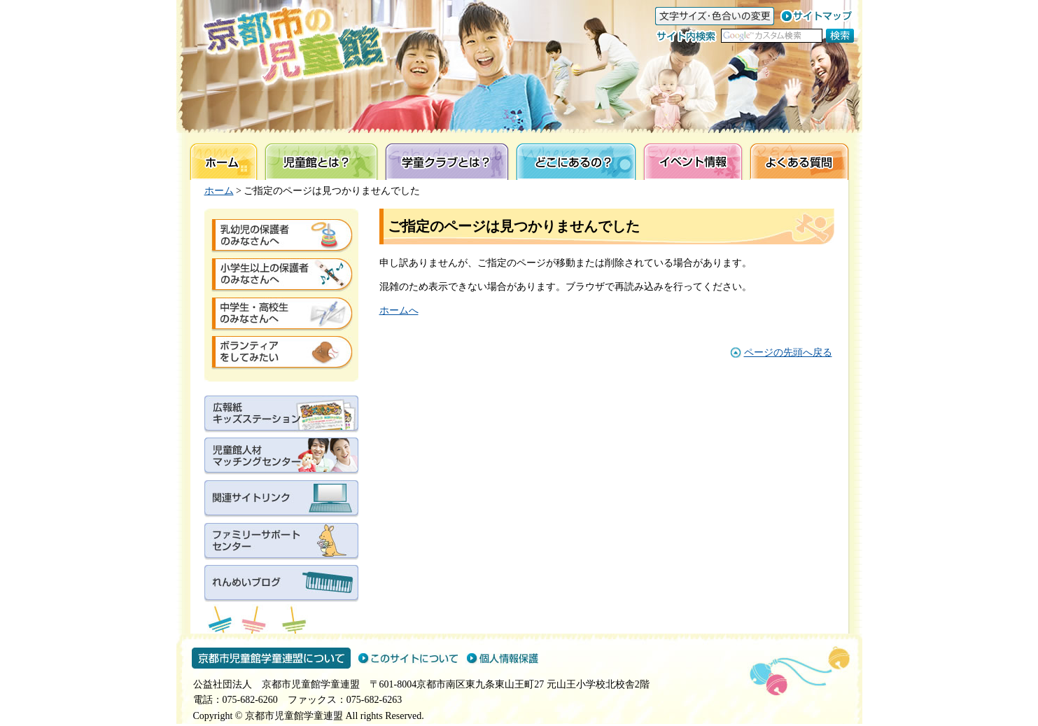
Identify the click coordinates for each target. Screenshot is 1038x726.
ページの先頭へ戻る (788, 352)
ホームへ (399, 310)
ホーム (219, 191)
